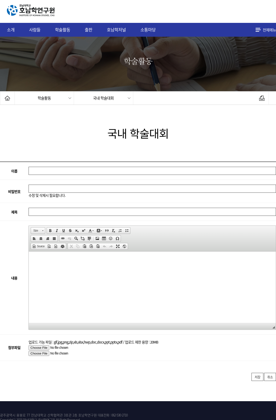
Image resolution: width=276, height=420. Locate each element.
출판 (88, 29)
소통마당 (148, 29)
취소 (270, 376)
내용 (14, 277)
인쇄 (262, 98)
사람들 (34, 29)
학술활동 (62, 29)
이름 (14, 171)
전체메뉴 (269, 30)
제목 (14, 212)
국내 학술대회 (103, 98)
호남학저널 (116, 29)
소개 (11, 29)
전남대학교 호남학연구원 (42, 11)
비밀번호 (14, 191)
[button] (38, 230)
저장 (257, 376)
